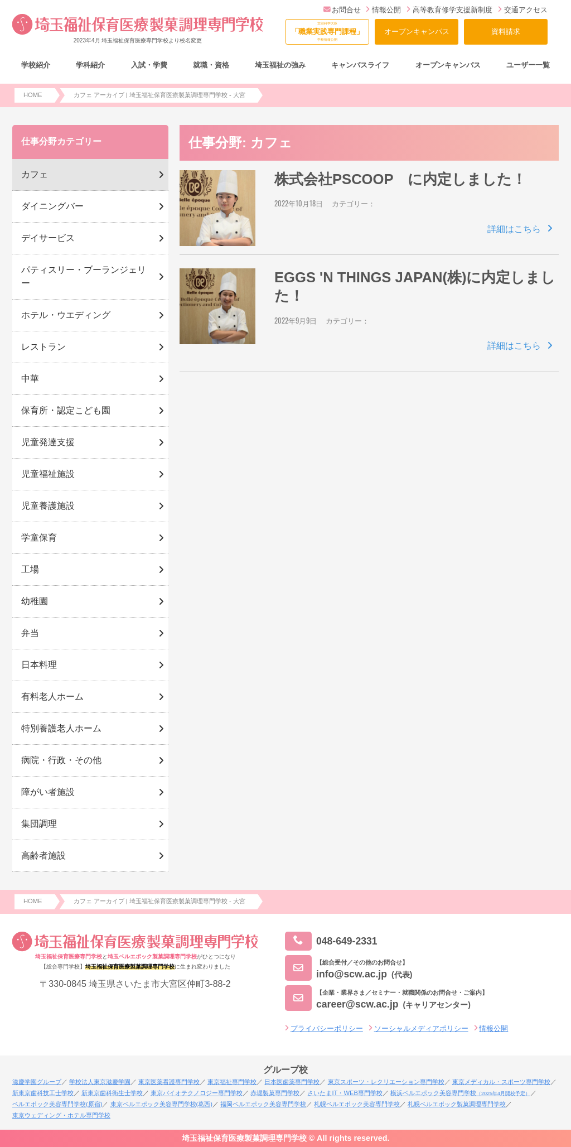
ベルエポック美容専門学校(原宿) (57, 1104)
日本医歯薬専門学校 (292, 1081)
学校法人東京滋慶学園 (99, 1081)
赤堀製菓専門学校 (274, 1093)
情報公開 (383, 10)
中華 (30, 378)
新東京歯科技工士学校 (43, 1093)
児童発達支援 (48, 442)
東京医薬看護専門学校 (169, 1081)
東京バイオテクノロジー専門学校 (197, 1093)
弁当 (30, 633)
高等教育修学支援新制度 (449, 10)
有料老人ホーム (52, 696)
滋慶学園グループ (36, 1081)
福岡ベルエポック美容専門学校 (263, 1104)
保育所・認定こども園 (65, 410)
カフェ (34, 174)
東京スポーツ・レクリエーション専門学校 (386, 1081)
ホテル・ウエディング (65, 315)
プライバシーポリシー (327, 1028)
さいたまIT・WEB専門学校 (344, 1093)
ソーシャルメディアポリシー (421, 1028)
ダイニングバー (52, 206)
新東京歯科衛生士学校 (112, 1093)
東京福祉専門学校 (232, 1081)
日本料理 (39, 664)
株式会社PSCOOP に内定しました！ (400, 179)
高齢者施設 (43, 855)
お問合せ (342, 10)
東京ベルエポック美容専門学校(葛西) (161, 1104)
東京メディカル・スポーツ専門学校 (501, 1081)
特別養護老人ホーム (61, 728)
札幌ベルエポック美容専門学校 (357, 1104)
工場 (30, 569)
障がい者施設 (48, 792)
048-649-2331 (331, 941)
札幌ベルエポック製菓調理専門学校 (457, 1104)
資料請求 (505, 31)
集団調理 (39, 823)
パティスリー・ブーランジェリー (83, 276)
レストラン (43, 346)
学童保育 (39, 537)
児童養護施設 (48, 505)
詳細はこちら (514, 229)
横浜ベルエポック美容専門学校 (460, 1093)
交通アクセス (523, 10)
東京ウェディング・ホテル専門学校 (61, 1115)
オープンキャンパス (416, 31)
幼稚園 (34, 601)
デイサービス (48, 238)
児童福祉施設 (48, 474)
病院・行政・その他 (61, 760)
